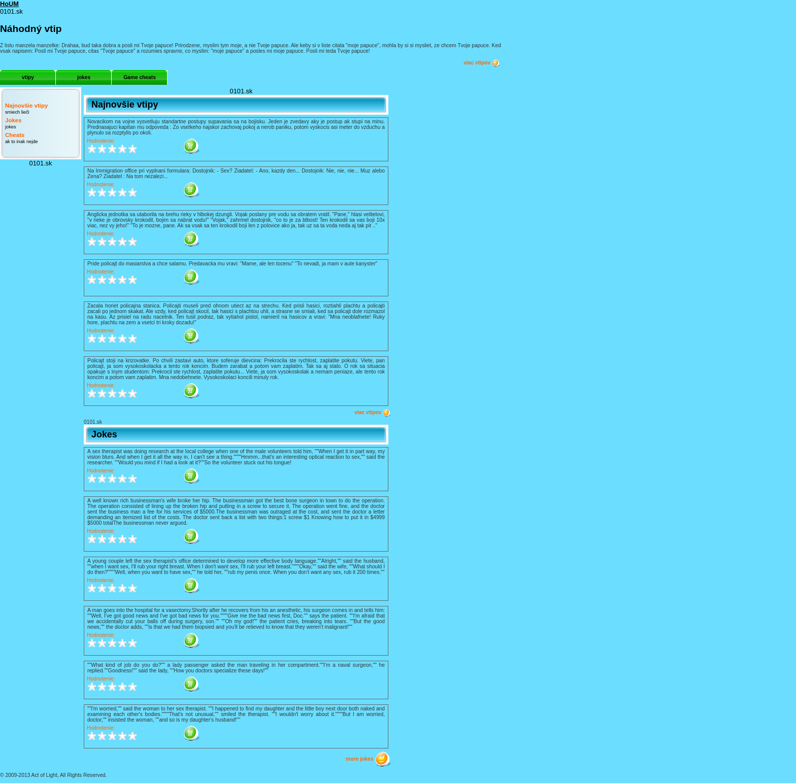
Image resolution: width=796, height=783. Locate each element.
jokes (83, 77)
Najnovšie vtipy (26, 106)
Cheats (14, 135)
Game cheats (139, 77)
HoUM (9, 4)
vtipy (28, 77)
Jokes (13, 120)
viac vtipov (481, 63)
